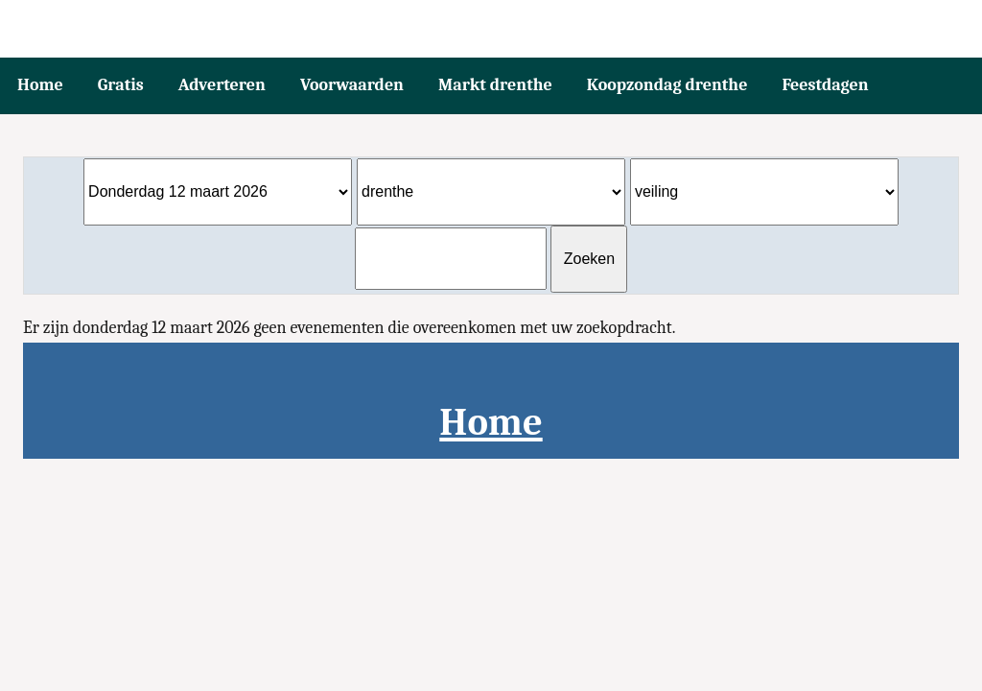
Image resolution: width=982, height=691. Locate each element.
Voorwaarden (352, 85)
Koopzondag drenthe (667, 85)
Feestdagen (825, 85)
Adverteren (222, 85)
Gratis (121, 85)
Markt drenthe (495, 85)
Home (40, 85)
